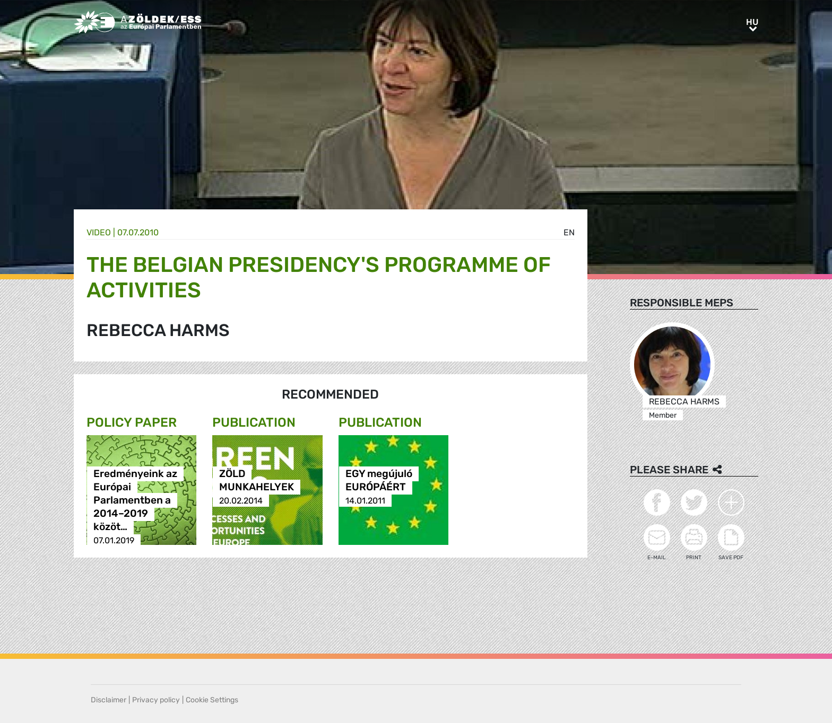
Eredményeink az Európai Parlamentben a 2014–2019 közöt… (135, 500)
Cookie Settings (212, 699)
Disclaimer (108, 699)
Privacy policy (156, 699)
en (569, 232)
